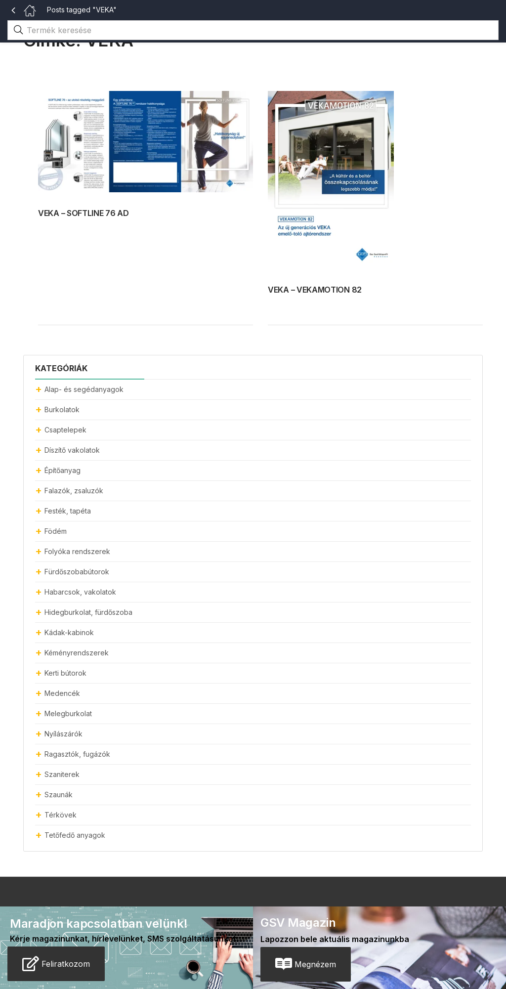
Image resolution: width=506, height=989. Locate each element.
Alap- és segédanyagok (84, 389)
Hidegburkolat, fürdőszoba (88, 612)
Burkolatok (62, 409)
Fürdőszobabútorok (76, 571)
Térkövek (60, 815)
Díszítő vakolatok (72, 450)
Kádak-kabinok (69, 632)
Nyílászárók (63, 734)
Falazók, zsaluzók (73, 490)
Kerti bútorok (65, 673)
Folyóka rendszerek (77, 551)
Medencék (62, 693)
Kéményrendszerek (76, 652)
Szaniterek (62, 774)
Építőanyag (62, 470)
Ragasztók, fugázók (77, 754)
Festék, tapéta (67, 511)
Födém (55, 531)
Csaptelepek (65, 430)
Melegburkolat (68, 713)
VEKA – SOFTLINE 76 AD (83, 213)
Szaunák (58, 794)
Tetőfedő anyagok (74, 835)
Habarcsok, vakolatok (80, 592)
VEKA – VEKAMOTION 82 (315, 290)
